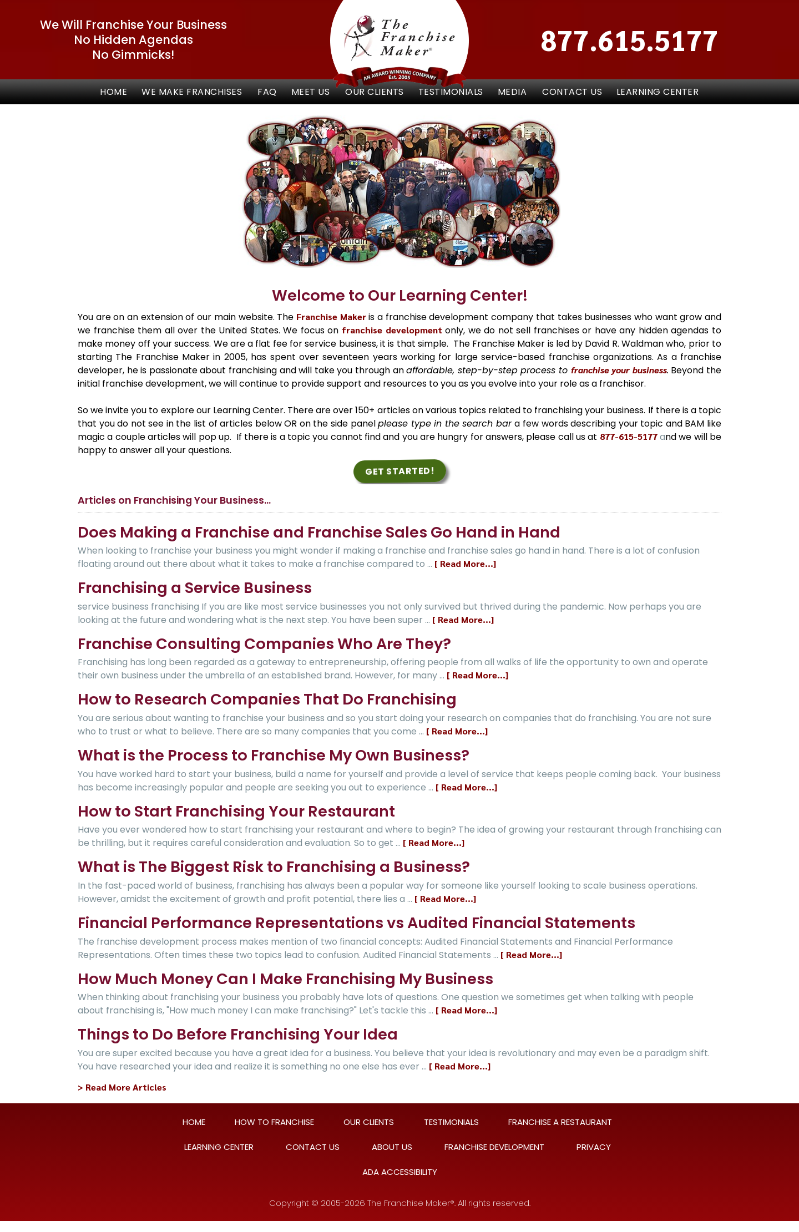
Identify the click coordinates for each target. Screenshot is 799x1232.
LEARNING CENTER (657, 91)
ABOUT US (392, 1147)
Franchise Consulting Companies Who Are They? (264, 644)
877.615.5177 (630, 40)
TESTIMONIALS (450, 91)
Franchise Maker (331, 316)
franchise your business (619, 370)
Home (113, 91)
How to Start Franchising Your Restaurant (236, 811)
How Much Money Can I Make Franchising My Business (285, 979)
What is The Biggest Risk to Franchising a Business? (274, 867)
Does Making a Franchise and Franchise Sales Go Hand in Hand (319, 532)
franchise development (392, 330)
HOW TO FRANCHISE (274, 1122)
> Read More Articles (122, 1087)
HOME (194, 1122)
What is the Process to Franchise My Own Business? (273, 755)
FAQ (267, 91)
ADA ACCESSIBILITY (399, 1172)
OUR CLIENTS (374, 91)
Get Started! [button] (399, 471)
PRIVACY (594, 1147)
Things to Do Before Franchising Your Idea (238, 1034)
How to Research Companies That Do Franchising (267, 699)
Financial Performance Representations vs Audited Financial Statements (356, 923)
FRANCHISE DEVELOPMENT (494, 1147)
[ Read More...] (465, 563)
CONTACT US (572, 91)
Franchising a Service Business (195, 588)
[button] (192, 91)
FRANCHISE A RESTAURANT (560, 1122)
